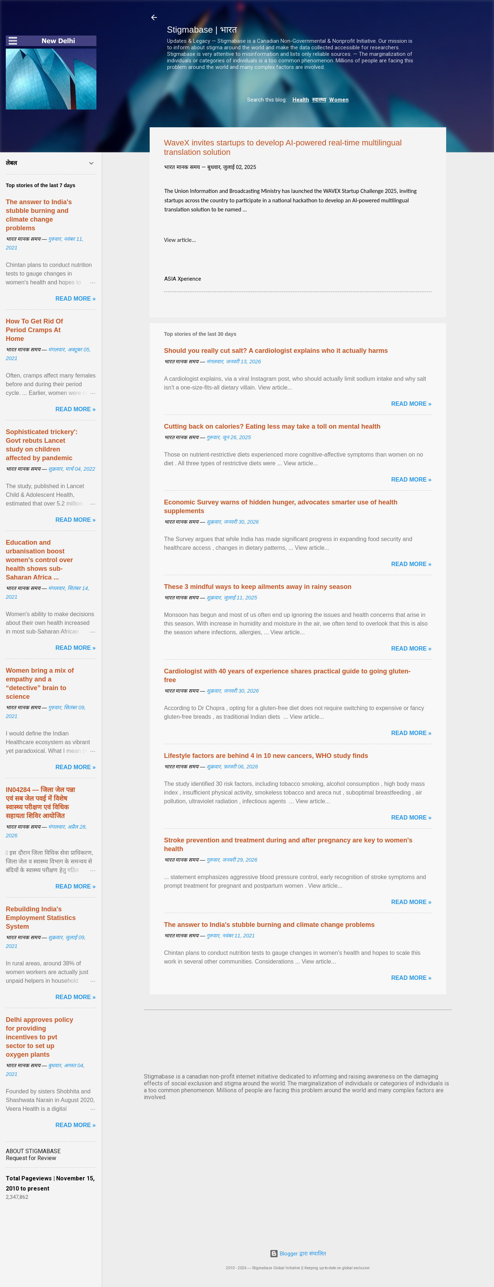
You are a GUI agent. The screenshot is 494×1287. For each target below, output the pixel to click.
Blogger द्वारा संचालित (298, 1253)
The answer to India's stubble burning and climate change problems (269, 924)
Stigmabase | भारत (202, 29)
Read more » (411, 404)
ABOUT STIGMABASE (33, 1151)
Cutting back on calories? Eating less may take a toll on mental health (272, 426)
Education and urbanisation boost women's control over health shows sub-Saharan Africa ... (39, 560)
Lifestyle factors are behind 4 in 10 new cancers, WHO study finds (266, 755)
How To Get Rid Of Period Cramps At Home (34, 330)
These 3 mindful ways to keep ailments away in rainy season (258, 586)
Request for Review (31, 1158)
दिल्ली (298, 1040)
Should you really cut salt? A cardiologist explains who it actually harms (276, 350)
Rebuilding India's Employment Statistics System (41, 918)
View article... (180, 239)
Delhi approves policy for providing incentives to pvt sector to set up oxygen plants (39, 1037)
